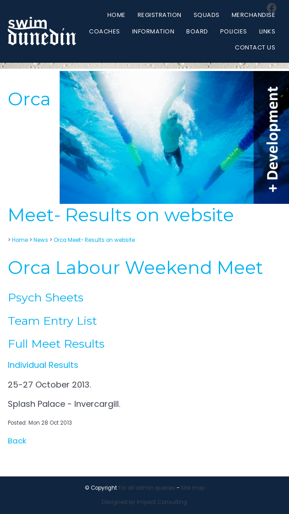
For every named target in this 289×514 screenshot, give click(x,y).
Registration (160, 15)
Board (197, 31)
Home (116, 15)
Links (267, 31)
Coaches (104, 31)
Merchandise (254, 15)
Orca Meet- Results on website (94, 240)
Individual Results (44, 365)
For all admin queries (146, 488)
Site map (193, 488)
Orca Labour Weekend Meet (135, 268)
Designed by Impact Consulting (144, 502)
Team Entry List (52, 321)
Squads (207, 15)
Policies (233, 31)
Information (153, 31)
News (40, 240)
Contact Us (255, 47)
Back (17, 440)
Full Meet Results (56, 343)
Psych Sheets (45, 297)
